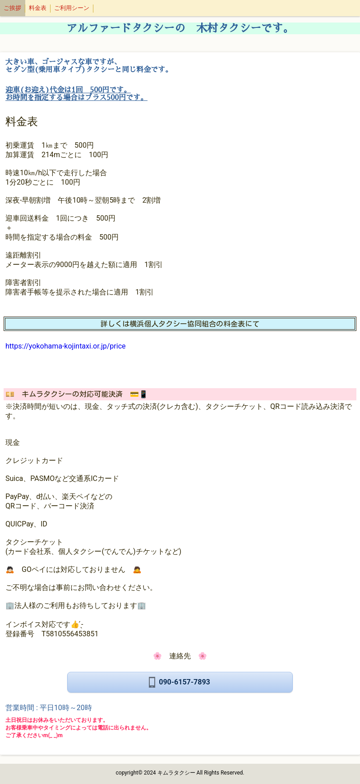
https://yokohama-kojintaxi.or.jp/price (65, 346)
